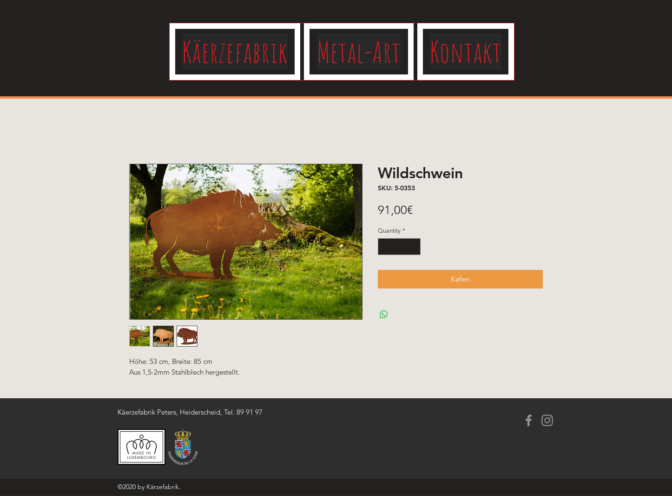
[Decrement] (384, 247)
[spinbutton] (399, 247)
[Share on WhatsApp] (383, 314)
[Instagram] (547, 420)
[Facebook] (528, 420)
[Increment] (414, 247)
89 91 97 (250, 412)
